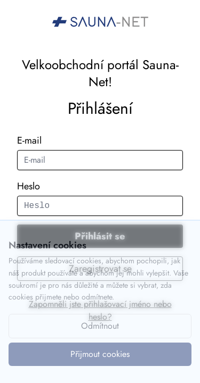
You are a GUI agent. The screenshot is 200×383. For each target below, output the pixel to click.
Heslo (28, 186)
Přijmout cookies (100, 354)
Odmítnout (100, 326)
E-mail (29, 140)
